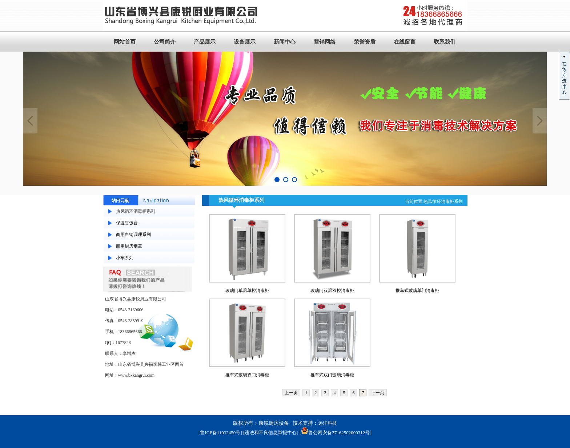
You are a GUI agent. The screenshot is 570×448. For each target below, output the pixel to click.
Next (540, 120)
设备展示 (245, 42)
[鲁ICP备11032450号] (220, 432)
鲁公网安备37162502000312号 (335, 432)
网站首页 (125, 42)
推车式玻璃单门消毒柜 (417, 290)
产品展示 (205, 42)
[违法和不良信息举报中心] (270, 432)
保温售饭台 (127, 222)
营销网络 (325, 42)
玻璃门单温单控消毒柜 (247, 290)
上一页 (291, 392)
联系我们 (444, 42)
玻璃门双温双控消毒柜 (332, 290)
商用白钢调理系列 (133, 234)
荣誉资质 (365, 42)
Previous (30, 120)
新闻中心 (285, 42)
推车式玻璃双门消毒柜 (247, 374)
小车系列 (124, 257)
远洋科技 (327, 423)
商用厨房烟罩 (129, 246)
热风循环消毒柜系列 (135, 211)
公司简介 (165, 42)
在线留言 (405, 42)
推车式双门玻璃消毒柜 (332, 374)
